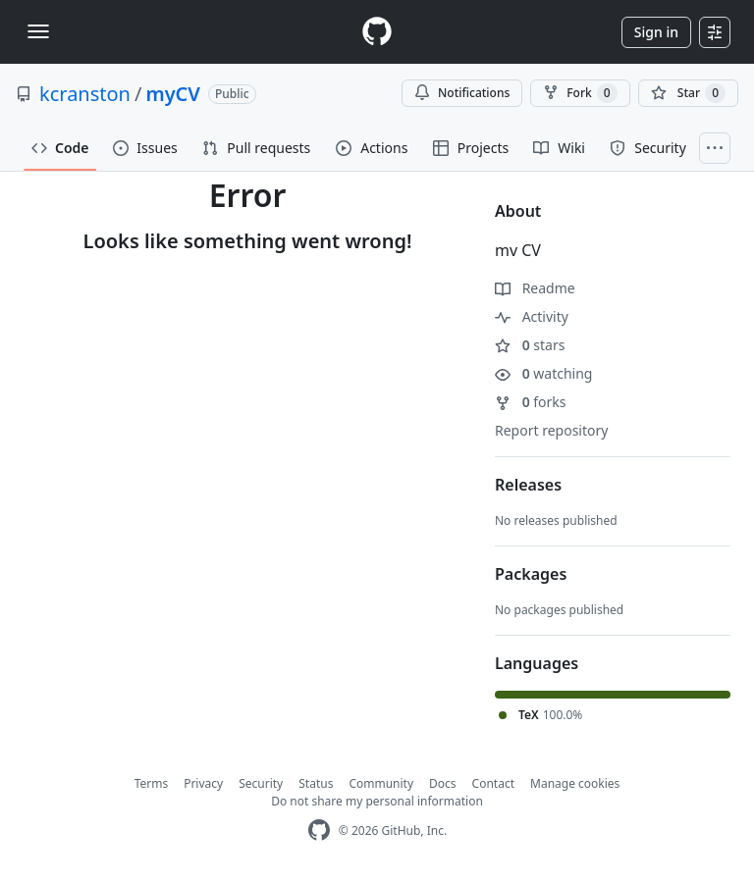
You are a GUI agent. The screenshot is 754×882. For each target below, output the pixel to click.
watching (543, 373)
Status (315, 783)
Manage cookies (574, 783)
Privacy (203, 783)
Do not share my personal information (377, 801)
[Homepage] (377, 32)
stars (530, 345)
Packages (530, 574)
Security (261, 783)
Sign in (656, 32)
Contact (493, 783)
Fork (580, 93)
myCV (172, 93)
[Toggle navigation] (38, 31)
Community (381, 783)
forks (530, 401)
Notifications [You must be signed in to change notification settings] (462, 92)
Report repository (551, 430)
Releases (528, 484)
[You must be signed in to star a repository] (688, 93)
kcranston (85, 93)
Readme (535, 288)
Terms (152, 783)
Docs (443, 783)
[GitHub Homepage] (319, 830)
